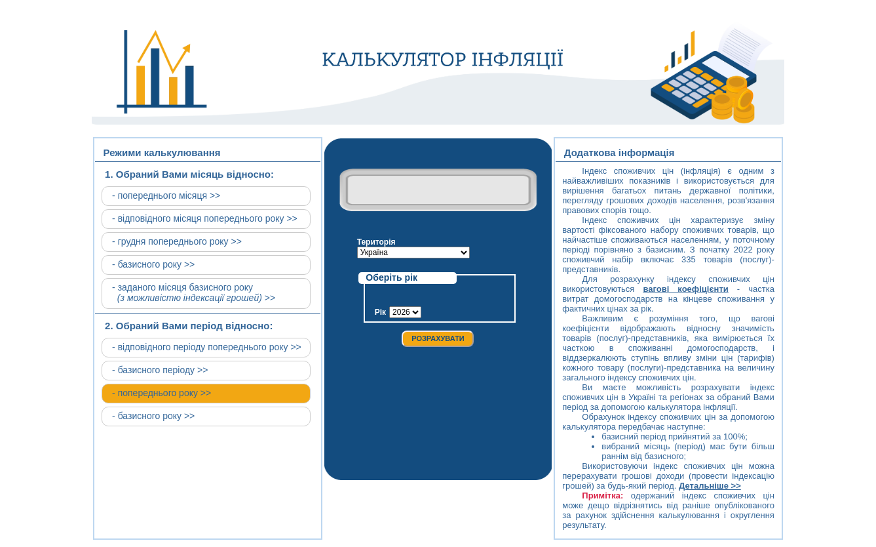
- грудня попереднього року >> (177, 241)
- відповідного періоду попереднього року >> (206, 347)
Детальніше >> (710, 486)
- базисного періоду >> (160, 370)
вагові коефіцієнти (685, 289)
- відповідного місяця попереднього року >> (204, 218)
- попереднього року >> (161, 393)
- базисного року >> (153, 264)
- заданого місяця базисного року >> (193, 292)
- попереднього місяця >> (166, 195)
